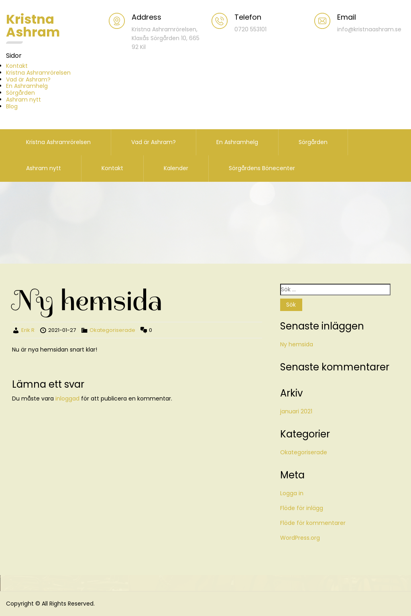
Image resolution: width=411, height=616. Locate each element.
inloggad (67, 398)
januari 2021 (296, 411)
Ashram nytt (23, 100)
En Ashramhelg (27, 86)
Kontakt (17, 66)
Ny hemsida (296, 344)
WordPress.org (300, 538)
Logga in (291, 493)
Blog (12, 106)
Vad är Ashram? (28, 79)
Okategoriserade (112, 330)
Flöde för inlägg (301, 508)
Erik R (28, 330)
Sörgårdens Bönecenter (262, 168)
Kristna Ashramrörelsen (38, 73)
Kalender (176, 168)
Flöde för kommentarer (313, 523)
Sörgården (20, 93)
